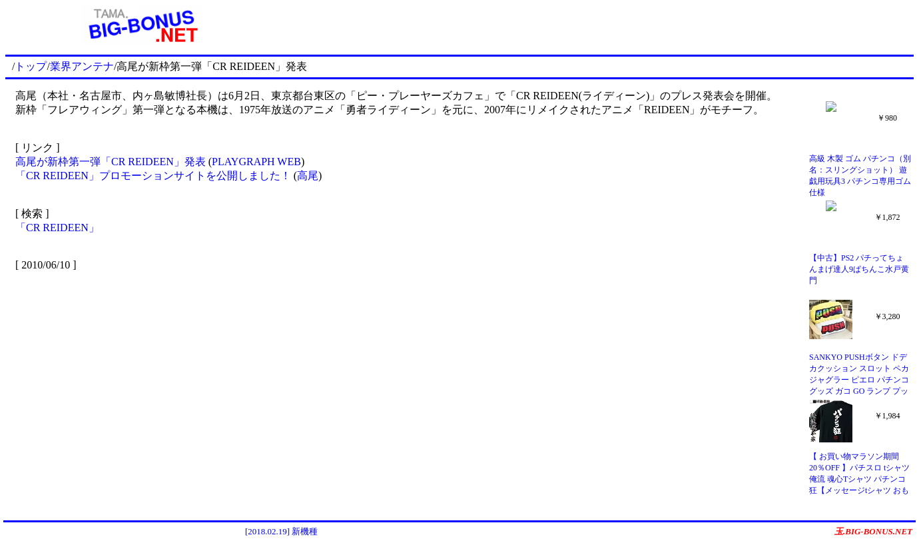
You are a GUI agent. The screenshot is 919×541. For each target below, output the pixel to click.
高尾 (307, 175)
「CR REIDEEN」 (57, 227)
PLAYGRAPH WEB (256, 161)
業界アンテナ (82, 66)
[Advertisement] (596, 25)
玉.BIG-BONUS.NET (873, 531)
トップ (31, 66)
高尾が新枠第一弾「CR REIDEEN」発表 (110, 161)
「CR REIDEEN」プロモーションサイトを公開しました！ (153, 175)
